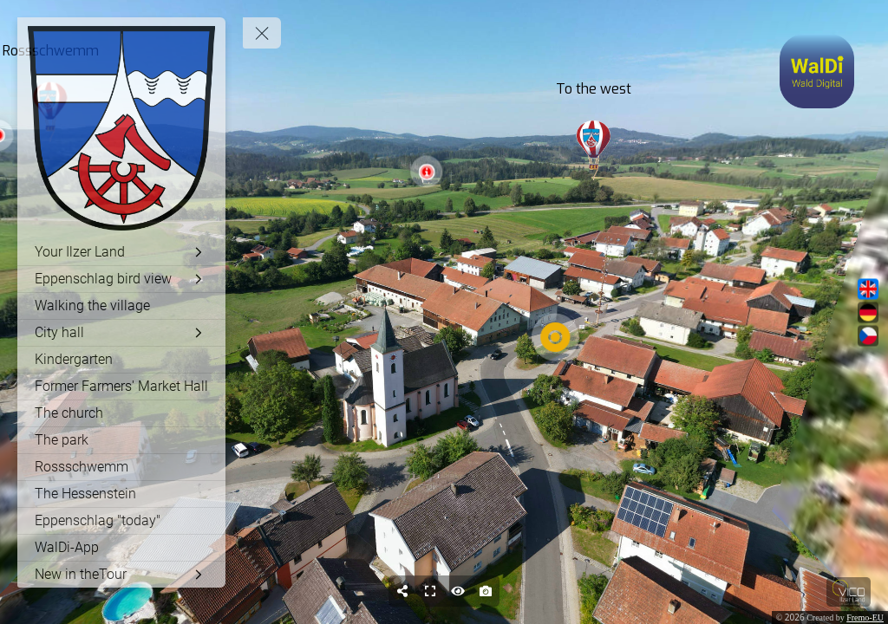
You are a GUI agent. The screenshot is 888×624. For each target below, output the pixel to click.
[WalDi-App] (121, 548)
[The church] (121, 413)
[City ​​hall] (121, 333)
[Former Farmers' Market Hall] (121, 387)
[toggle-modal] (816, 71)
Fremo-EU (865, 617)
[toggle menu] (262, 33)
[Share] (402, 591)
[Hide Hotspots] (458, 591)
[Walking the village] (121, 306)
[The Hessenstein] (121, 494)
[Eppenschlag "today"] (121, 521)
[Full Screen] (430, 591)
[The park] (121, 440)
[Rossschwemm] (121, 467)
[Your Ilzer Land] (121, 252)
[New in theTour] (121, 575)
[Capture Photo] (486, 591)
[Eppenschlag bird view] (121, 279)
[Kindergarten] (121, 360)
